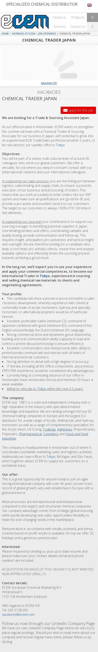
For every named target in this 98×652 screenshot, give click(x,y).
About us (59, 17)
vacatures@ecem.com (18, 614)
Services (60, 26)
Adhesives (64, 429)
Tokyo (60, 145)
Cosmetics (50, 434)
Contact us (78, 26)
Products (77, 17)
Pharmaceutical (30, 434)
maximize (49, 83)
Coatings (49, 429)
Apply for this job (81, 110)
